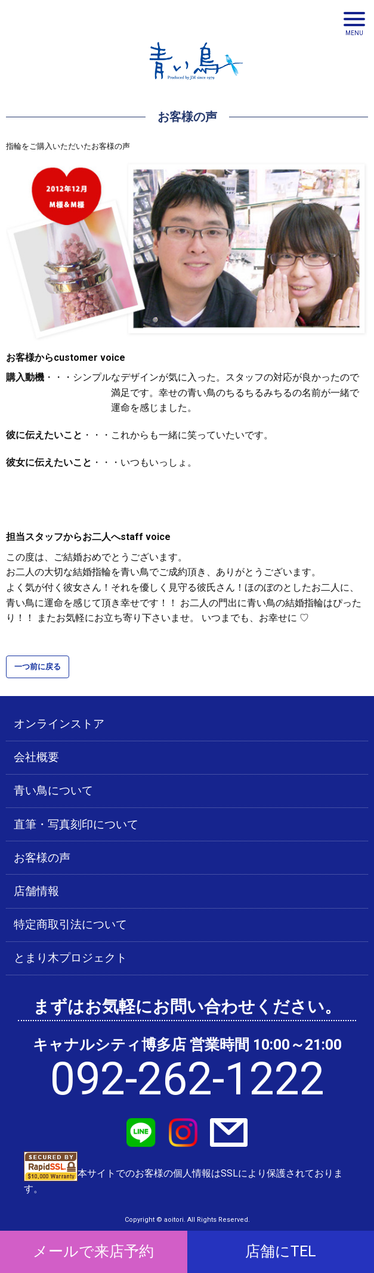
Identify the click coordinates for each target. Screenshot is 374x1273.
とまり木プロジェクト (70, 958)
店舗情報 (36, 891)
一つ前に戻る (37, 666)
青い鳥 (196, 83)
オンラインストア (59, 724)
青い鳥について (53, 790)
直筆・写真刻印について (76, 824)
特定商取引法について (70, 924)
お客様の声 (42, 858)
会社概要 (36, 757)
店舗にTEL (280, 1251)
